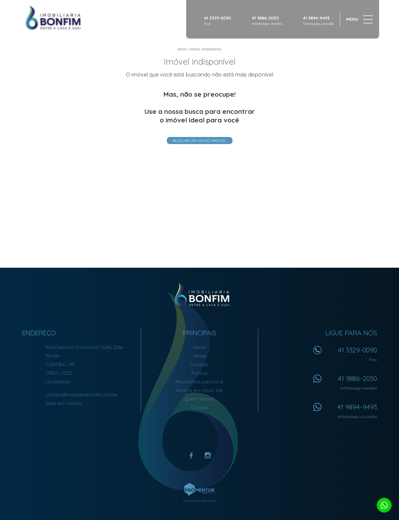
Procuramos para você (199, 382)
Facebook (191, 455)
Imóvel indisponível (205, 49)
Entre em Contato (64, 403)
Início (181, 49)
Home (199, 347)
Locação (199, 364)
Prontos (199, 373)
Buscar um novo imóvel (200, 140)
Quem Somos (199, 399)
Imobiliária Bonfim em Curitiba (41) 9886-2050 (200, 295)
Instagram (208, 455)
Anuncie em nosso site (199, 390)
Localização (58, 382)
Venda (199, 356)
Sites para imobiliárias (199, 501)
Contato (199, 407)
